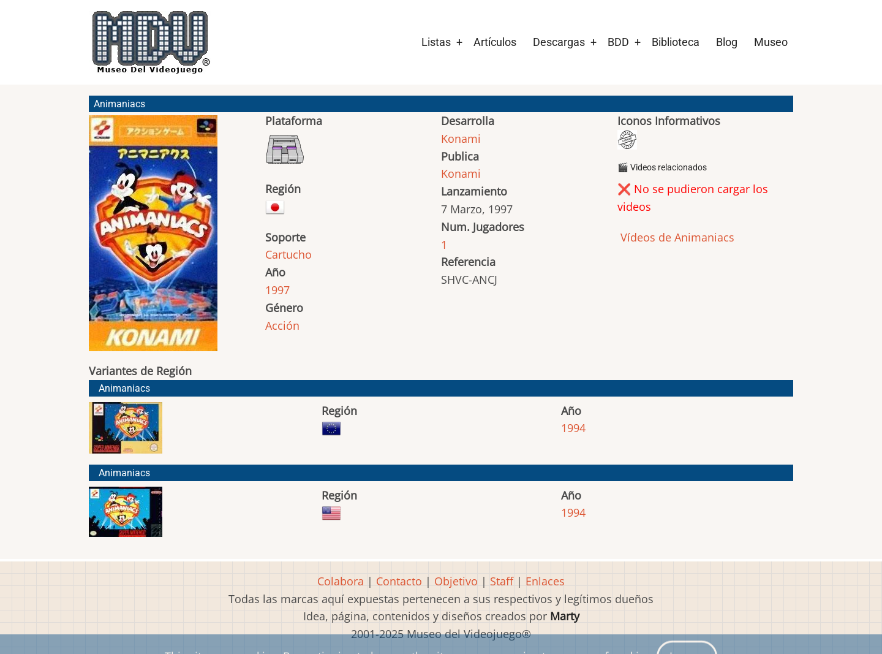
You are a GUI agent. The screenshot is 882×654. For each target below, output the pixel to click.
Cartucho (288, 254)
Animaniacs (124, 388)
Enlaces (545, 581)
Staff (501, 581)
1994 (573, 427)
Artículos (494, 42)
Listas (436, 42)
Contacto (399, 581)
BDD (618, 42)
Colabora (340, 581)
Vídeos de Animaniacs (675, 237)
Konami (461, 138)
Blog (726, 42)
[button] (153, 238)
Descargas (559, 42)
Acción (282, 325)
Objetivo (456, 581)
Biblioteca (675, 42)
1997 (277, 290)
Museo (771, 42)
